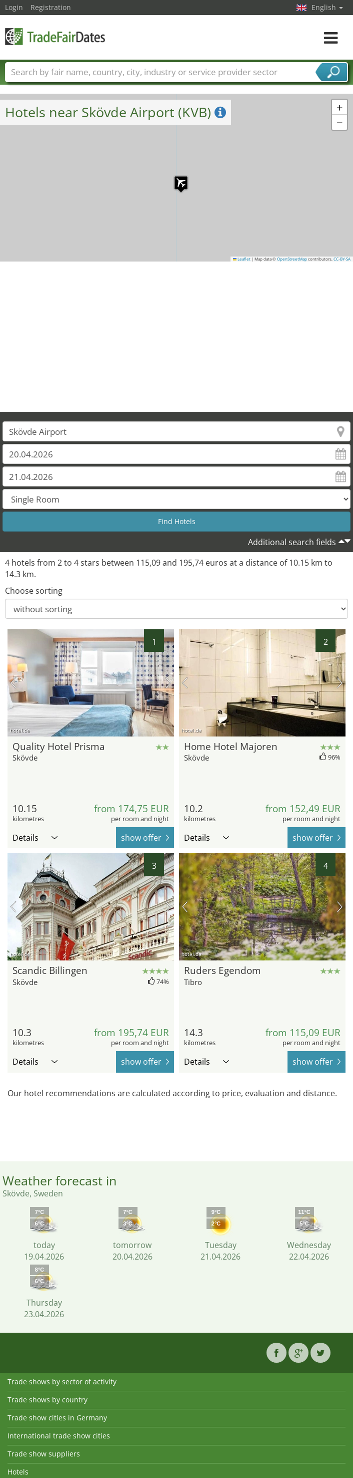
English (327, 7)
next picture (168, 683)
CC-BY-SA (342, 259)
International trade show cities (59, 1435)
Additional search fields (292, 542)
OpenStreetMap (292, 259)
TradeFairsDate (55, 36)
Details (35, 837)
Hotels (18, 1471)
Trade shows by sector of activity (62, 1381)
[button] (176, 178)
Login (14, 7)
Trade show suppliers (44, 1453)
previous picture (13, 683)
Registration (50, 7)
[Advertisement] (177, 337)
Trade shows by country (48, 1399)
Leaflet (242, 259)
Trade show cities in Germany (57, 1417)
